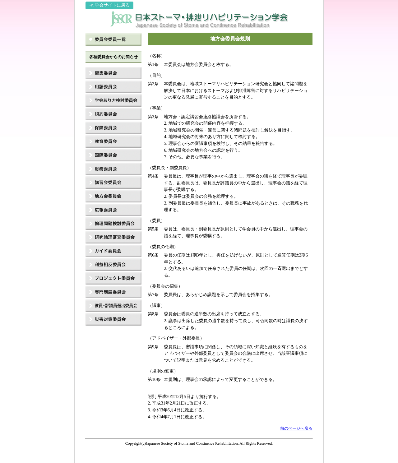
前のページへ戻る (296, 428)
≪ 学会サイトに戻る (109, 5)
